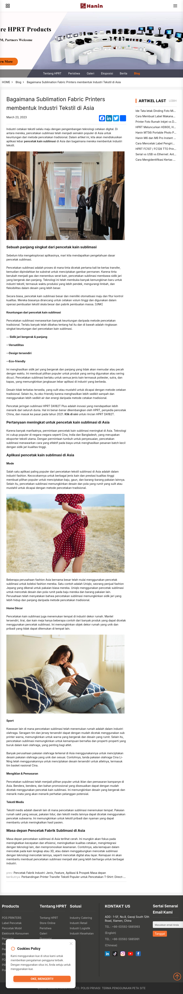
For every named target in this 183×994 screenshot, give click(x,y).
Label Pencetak (12, 923)
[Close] (71, 944)
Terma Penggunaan (116, 988)
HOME (6, 82)
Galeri (90, 73)
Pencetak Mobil (12, 928)
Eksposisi (107, 73)
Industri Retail (78, 923)
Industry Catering (81, 917)
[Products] (7, 6)
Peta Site (139, 988)
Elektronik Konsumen (15, 933)
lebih (173, 100)
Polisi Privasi (90, 988)
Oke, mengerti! (42, 980)
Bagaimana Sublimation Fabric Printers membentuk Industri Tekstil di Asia (74, 82)
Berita (123, 73)
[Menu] (175, 6)
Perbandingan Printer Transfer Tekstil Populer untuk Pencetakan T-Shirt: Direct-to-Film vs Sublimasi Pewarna (91, 876)
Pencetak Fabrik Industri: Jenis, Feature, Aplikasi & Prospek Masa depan (60, 872)
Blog (137, 73)
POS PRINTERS (11, 917)
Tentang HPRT (52, 73)
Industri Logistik (80, 928)
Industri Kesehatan (82, 933)
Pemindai (8, 938)
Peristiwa (74, 73)
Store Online (47, 923)
